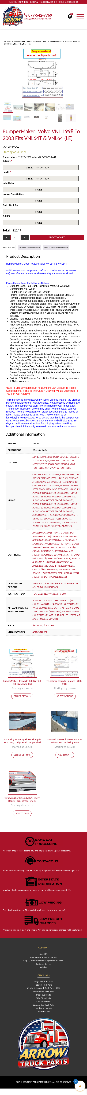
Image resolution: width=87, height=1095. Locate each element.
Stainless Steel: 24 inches (58, 526)
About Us (43, 954)
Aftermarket (39, 632)
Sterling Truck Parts (43, 1008)
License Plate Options (13, 194)
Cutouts (7, 161)
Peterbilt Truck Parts (43, 985)
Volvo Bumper (34, 41)
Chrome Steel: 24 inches (45, 485)
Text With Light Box (55, 593)
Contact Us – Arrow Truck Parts (43, 957)
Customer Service (43, 964)
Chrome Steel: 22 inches (64, 481)
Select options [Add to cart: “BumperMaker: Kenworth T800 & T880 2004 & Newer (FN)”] (22, 696)
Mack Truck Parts (43, 995)
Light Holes (8, 183)
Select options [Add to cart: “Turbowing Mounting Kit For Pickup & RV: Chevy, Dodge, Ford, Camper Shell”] (22, 754)
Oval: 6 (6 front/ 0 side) (61, 565)
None (35, 456)
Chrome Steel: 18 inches (54, 478)
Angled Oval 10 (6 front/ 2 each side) (53, 532)
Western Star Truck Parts (43, 1005)
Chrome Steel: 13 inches (45, 474)
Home (7, 41)
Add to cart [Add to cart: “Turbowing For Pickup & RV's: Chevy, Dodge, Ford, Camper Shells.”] (22, 813)
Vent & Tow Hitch (61, 467)
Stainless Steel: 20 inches (46, 522)
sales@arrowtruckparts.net (37, 18)
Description (9, 247)
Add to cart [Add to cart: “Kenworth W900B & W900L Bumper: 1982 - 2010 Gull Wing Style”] (64, 754)
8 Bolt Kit (49, 625)
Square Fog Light (49, 456)
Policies (43, 967)
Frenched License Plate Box (47, 583)
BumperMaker (18, 41)
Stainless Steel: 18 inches (58, 518)
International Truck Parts (43, 991)
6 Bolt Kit (37, 625)
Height (7, 172)
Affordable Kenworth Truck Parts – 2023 (43, 988)
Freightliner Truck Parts (43, 981)
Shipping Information (29, 247)
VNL (44, 41)
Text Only (37, 593)
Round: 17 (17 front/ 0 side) (47, 573)
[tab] (9, 247)
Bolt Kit (6, 216)
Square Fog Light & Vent (61, 464)
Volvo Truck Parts (43, 998)
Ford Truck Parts (43, 1011)
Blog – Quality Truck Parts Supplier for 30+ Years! (43, 960)
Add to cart (56, 237)
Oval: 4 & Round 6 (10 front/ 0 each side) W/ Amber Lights (56, 562)
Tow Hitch (38, 467)
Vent (47, 467)
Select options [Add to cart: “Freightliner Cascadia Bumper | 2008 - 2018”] (64, 696)
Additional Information (56, 247)
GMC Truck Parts (43, 1001)
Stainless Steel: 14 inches (46, 515)
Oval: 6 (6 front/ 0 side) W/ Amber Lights (54, 569)
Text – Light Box (10, 205)
